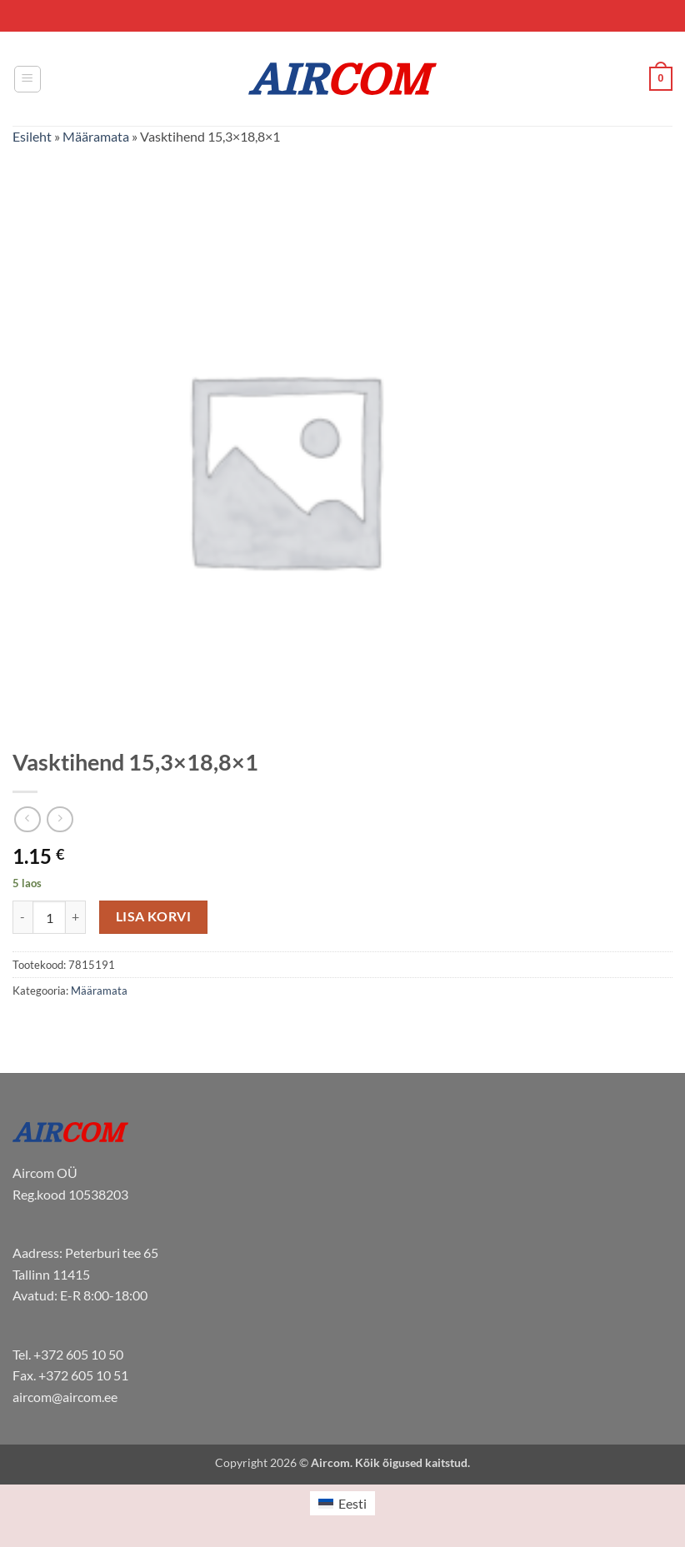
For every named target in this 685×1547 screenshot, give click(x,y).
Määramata (95, 136)
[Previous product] (59, 819)
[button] (27, 79)
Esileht (32, 136)
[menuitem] (342, 1503)
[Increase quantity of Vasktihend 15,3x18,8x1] (76, 917)
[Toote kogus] (49, 917)
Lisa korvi (154, 916)
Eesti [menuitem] (352, 1503)
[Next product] (27, 819)
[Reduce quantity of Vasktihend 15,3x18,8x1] (22, 917)
